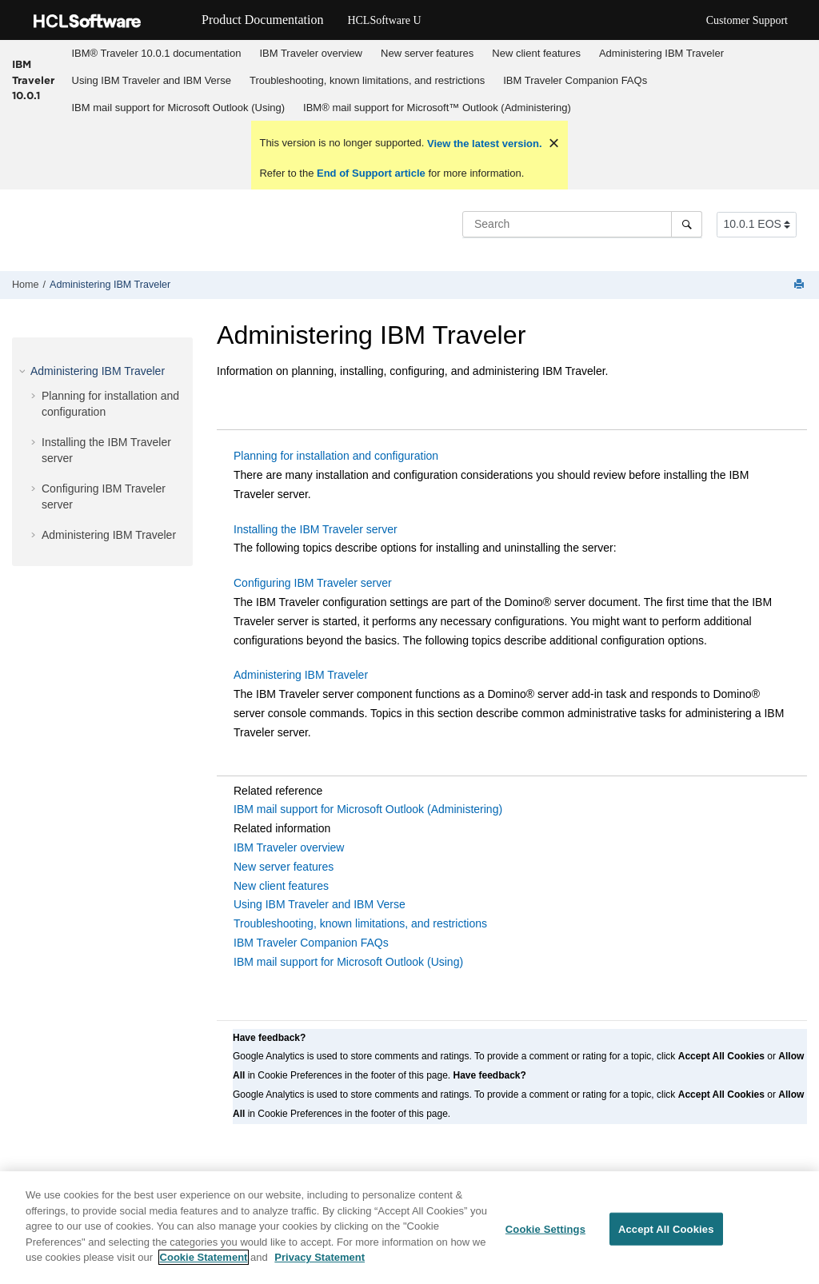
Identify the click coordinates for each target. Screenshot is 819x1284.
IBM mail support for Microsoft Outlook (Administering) (368, 809)
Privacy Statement (319, 1265)
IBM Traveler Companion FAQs (575, 80)
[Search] (686, 224)
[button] (24, 371)
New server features (427, 53)
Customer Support (747, 20)
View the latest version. (482, 144)
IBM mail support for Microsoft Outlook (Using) (179, 108)
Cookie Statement (204, 1265)
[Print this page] (800, 285)
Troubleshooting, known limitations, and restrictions (367, 80)
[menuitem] (156, 53)
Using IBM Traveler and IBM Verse (151, 80)
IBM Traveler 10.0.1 (33, 79)
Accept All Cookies (666, 1236)
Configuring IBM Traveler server (313, 582)
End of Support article (371, 173)
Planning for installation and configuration (336, 455)
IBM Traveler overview (310, 53)
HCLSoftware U (384, 20)
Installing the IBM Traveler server (316, 529)
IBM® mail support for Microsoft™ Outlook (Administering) (437, 108)
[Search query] (582, 224)
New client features (536, 53)
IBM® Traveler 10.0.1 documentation (157, 53)
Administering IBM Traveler (661, 53)
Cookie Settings (545, 1236)
